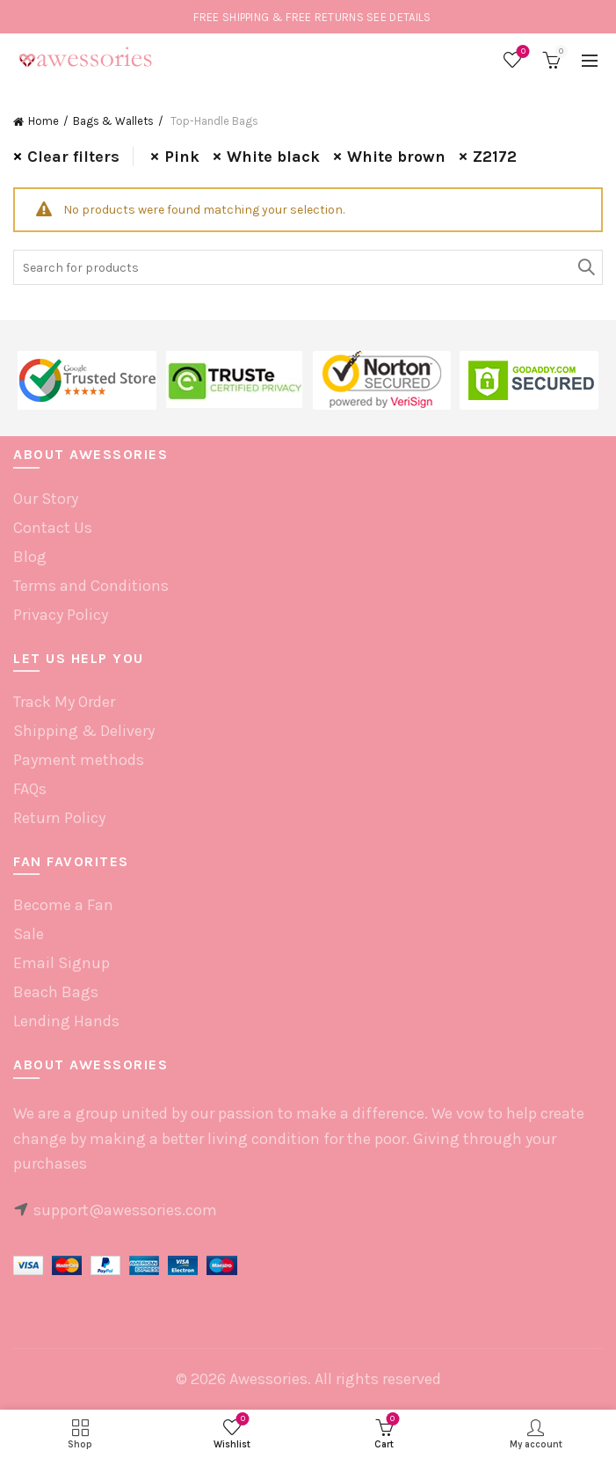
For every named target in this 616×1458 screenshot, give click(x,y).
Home (43, 121)
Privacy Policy (60, 614)
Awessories (268, 1379)
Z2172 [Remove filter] (495, 156)
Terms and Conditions (91, 585)
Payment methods (78, 759)
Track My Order (64, 701)
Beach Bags (55, 992)
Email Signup (61, 963)
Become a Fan (63, 905)
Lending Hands (66, 1021)
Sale (28, 934)
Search (585, 267)
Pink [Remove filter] (181, 156)
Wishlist (521, 52)
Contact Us (52, 527)
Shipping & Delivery (84, 730)
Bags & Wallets (113, 121)
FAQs (30, 788)
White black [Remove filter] (273, 156)
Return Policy (59, 817)
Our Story (45, 498)
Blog (30, 556)
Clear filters (73, 156)
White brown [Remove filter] (396, 156)
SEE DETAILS (398, 17)
